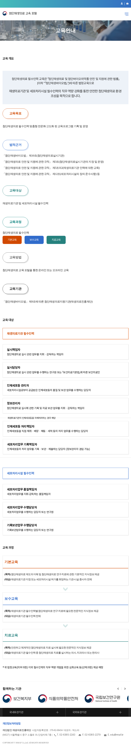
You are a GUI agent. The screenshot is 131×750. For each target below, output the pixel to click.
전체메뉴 (126, 14)
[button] (118, 688)
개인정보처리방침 (12, 723)
